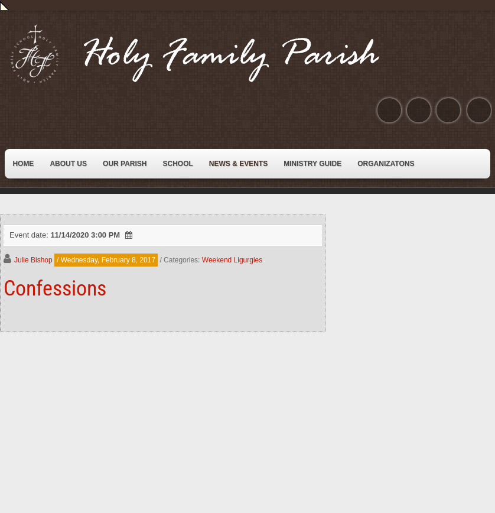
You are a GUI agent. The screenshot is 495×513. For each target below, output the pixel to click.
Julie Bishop (33, 260)
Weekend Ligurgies (232, 260)
